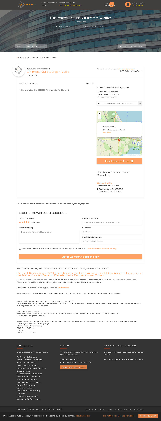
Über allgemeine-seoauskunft (75, 362)
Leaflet (126, 154)
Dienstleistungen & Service (31, 368)
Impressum (91, 409)
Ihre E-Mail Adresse (92, 237)
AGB (102, 409)
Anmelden (137, 5)
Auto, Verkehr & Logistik (29, 360)
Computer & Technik (28, 365)
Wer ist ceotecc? (69, 359)
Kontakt (138, 409)
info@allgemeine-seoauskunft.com (125, 359)
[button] (119, 140)
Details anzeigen (82, 416)
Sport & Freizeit (25, 388)
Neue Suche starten (132, 46)
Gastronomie (23, 371)
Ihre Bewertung (27, 218)
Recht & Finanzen (26, 385)
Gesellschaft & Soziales (29, 374)
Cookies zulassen (148, 416)
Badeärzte (32, 75)
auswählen (107, 133)
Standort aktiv (104, 183)
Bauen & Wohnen (26, 362)
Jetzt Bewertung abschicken (80, 256)
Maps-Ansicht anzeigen (70, 5)
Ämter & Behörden (27, 357)
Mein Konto (138, 3)
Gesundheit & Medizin (28, 376)
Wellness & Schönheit (28, 399)
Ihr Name (86, 227)
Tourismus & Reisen (27, 396)
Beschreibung (26, 227)
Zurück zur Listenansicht (31, 46)
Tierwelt (21, 393)
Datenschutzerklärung (120, 409)
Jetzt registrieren (110, 4)
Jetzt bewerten (126, 69)
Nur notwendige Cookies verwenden (119, 416)
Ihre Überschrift (90, 218)
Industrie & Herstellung (29, 382)
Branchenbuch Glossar (74, 367)
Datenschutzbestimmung (101, 248)
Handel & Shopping (27, 379)
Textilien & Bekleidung (28, 390)
